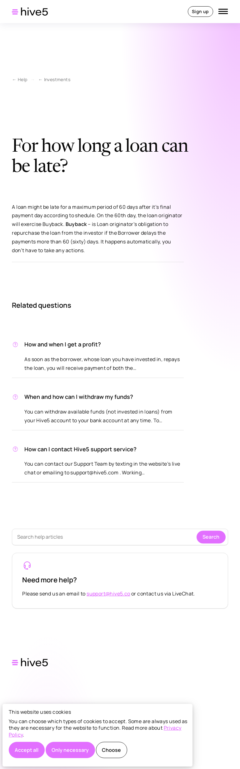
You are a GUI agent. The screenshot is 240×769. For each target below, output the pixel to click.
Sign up (200, 11)
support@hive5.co (108, 593)
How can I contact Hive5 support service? (80, 449)
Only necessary (70, 750)
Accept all (26, 750)
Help (23, 79)
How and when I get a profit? (62, 344)
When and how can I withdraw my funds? (78, 396)
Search (210, 536)
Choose (111, 750)
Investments (57, 79)
